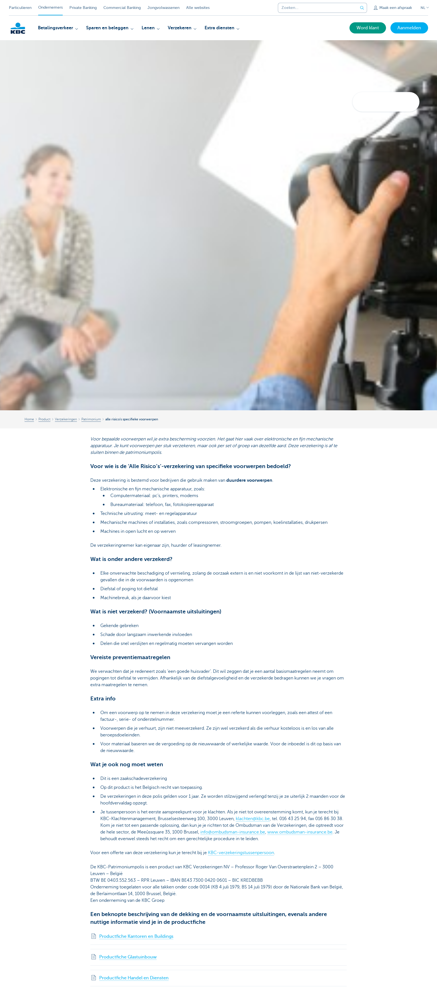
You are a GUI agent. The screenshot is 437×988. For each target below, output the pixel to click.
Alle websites (198, 8)
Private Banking (83, 8)
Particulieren (20, 8)
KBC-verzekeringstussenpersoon (241, 852)
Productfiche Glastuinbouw (128, 957)
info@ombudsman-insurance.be (232, 832)
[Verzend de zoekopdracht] (362, 8)
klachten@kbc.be (253, 818)
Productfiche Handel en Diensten (134, 977)
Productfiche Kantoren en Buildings (136, 936)
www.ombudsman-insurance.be (299, 832)
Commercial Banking (122, 8)
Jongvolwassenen (163, 8)
